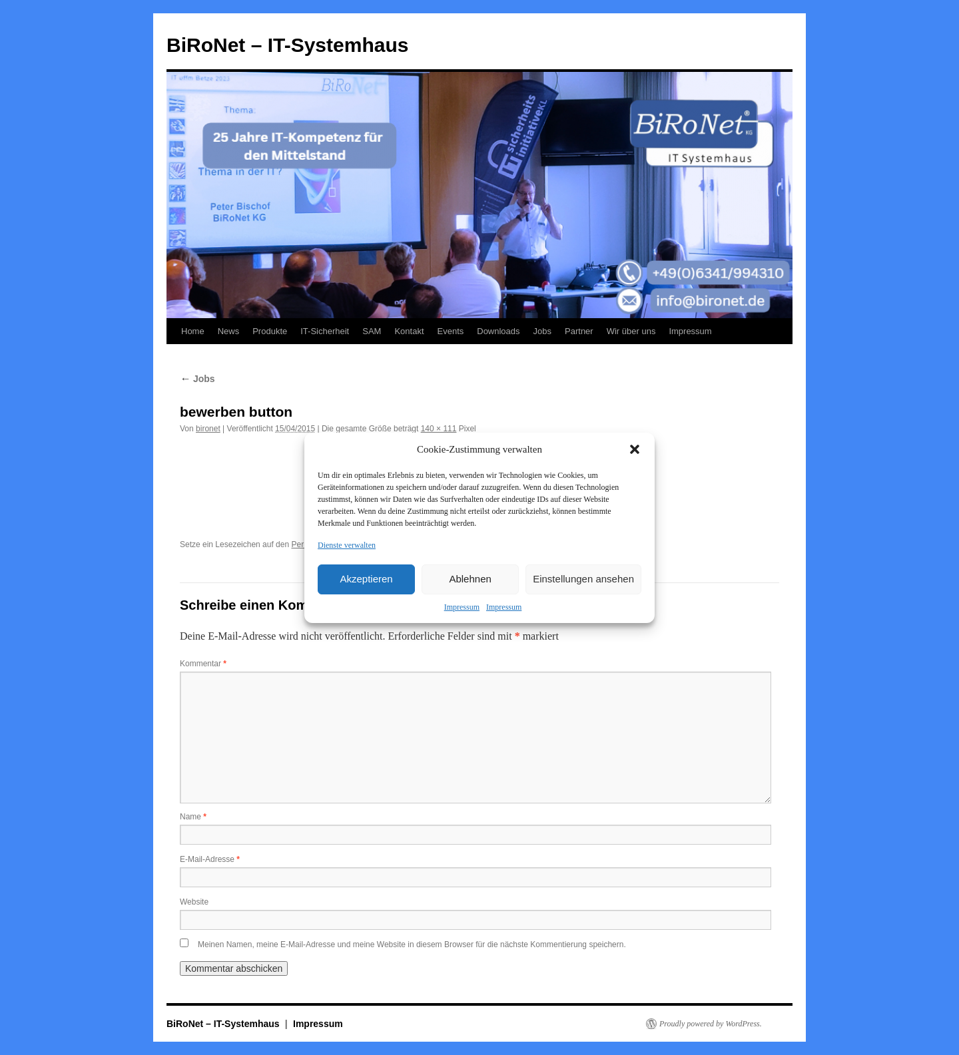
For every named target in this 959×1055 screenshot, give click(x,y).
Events (451, 331)
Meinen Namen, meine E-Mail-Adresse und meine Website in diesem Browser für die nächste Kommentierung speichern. (412, 944)
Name (193, 816)
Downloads (498, 331)
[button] (634, 449)
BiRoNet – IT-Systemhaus (287, 45)
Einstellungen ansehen (583, 578)
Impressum (462, 607)
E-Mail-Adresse (210, 859)
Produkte (269, 331)
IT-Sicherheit (324, 331)
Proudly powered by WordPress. (710, 1023)
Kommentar (203, 663)
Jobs (542, 331)
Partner (579, 331)
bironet (208, 428)
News (229, 331)
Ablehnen (470, 578)
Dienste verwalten (347, 545)
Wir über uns (631, 331)
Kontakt (409, 331)
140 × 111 (439, 428)
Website (194, 902)
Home (192, 331)
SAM (371, 331)
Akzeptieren (366, 578)
